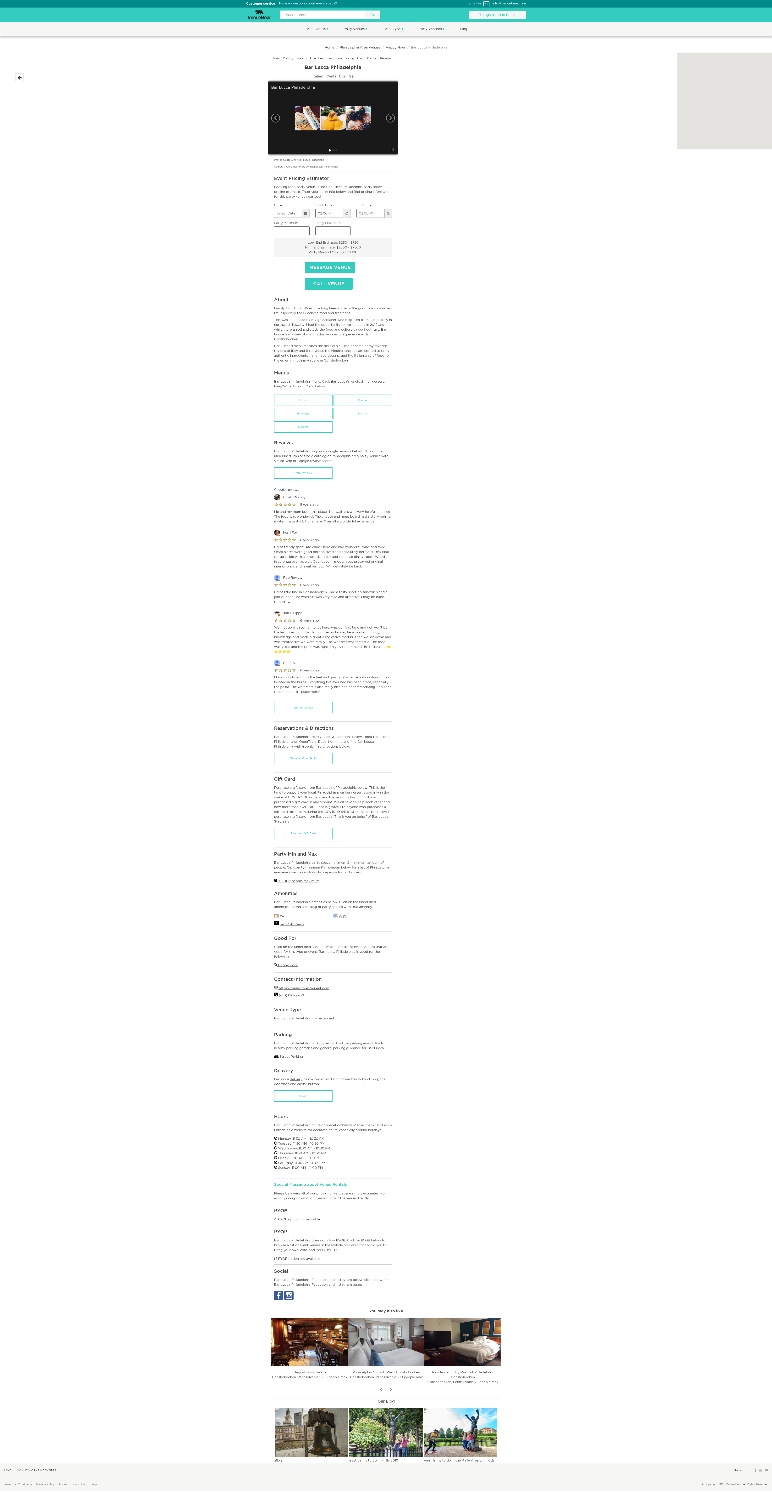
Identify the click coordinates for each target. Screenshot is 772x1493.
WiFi (342, 917)
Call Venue (328, 283)
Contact (373, 58)
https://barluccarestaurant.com (303, 988)
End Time (364, 205)
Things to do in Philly (497, 15)
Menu (277, 58)
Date (278, 205)
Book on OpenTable (303, 758)
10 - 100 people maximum (296, 881)
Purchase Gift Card (303, 833)
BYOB (281, 1259)
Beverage (303, 413)
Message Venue (330, 267)
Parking (288, 58)
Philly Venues (355, 29)
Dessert (303, 426)
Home (329, 47)
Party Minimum (286, 223)
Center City (336, 76)
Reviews (385, 58)
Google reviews (303, 707)
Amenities (317, 58)
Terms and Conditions (17, 1484)
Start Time (323, 205)
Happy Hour (395, 47)
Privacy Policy (45, 1484)
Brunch (363, 413)
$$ (351, 76)
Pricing (350, 58)
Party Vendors (431, 29)
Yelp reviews (303, 472)
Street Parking (291, 1056)
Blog (463, 29)
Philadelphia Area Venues (360, 47)
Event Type (392, 29)
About (361, 58)
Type (339, 58)
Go (372, 15)
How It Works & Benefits (36, 1470)
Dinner (362, 400)
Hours (329, 58)
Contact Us (78, 1484)
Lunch (303, 400)
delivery (296, 1079)
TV (282, 917)
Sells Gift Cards (292, 924)
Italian (317, 76)
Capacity (301, 58)
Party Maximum (328, 223)
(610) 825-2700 (291, 995)
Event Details (316, 29)
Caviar (303, 1095)
